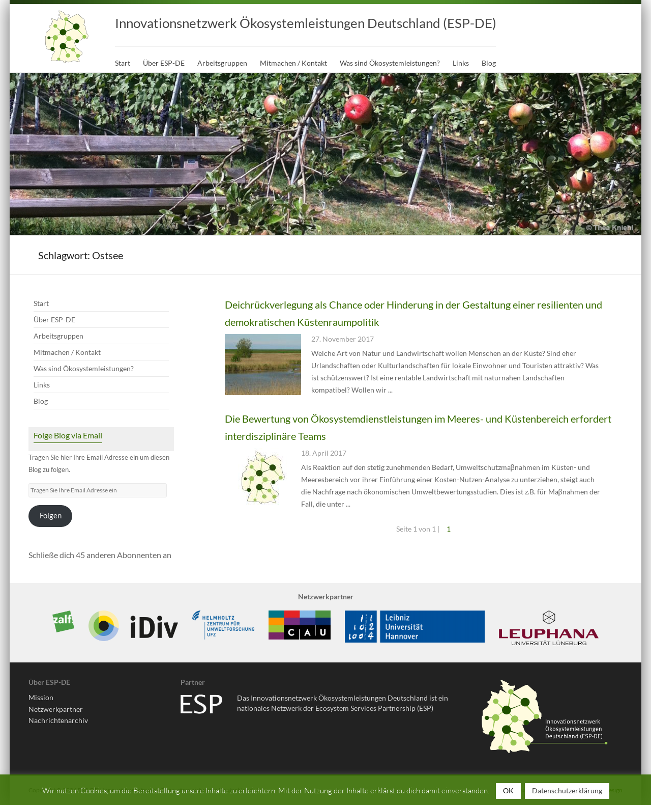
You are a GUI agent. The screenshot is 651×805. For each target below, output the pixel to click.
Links (461, 63)
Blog (489, 63)
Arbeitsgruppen (222, 63)
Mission (40, 697)
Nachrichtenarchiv (58, 720)
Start (122, 63)
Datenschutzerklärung (567, 790)
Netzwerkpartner (55, 709)
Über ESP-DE (164, 63)
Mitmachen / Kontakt (293, 63)
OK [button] (508, 790)
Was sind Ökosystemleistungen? (390, 63)
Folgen (51, 515)
